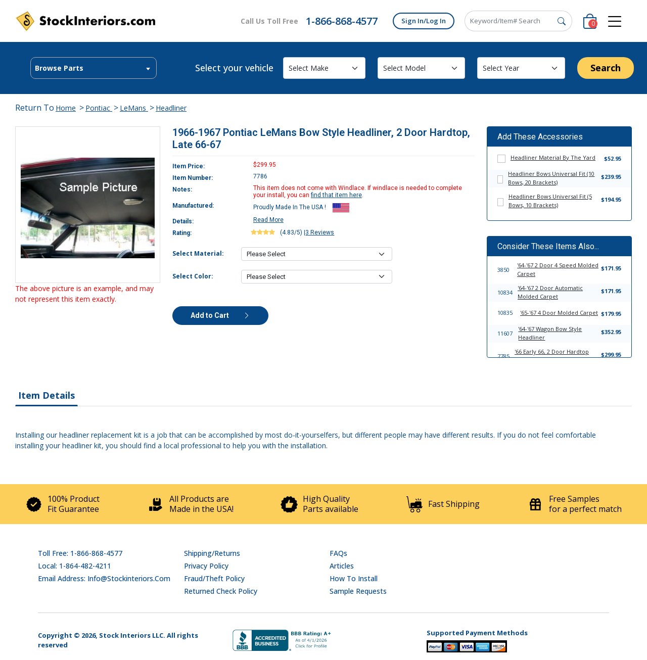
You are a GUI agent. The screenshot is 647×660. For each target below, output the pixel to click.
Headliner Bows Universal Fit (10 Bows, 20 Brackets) (551, 178)
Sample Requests (358, 591)
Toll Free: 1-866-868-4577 (80, 553)
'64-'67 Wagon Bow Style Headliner (550, 333)
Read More (268, 219)
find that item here (336, 195)
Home (66, 108)
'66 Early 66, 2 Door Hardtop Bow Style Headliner (552, 356)
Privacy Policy (206, 566)
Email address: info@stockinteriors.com (104, 578)
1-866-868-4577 (342, 21)
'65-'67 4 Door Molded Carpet (559, 312)
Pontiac (98, 108)
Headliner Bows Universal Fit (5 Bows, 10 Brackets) (550, 201)
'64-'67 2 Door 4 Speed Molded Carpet (557, 269)
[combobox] (93, 68)
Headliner (171, 108)
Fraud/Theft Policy (214, 578)
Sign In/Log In (423, 20)
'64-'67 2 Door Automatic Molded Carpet (550, 292)
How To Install (354, 578)
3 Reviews (319, 232)
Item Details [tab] (46, 395)
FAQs (338, 553)
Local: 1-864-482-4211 (74, 566)
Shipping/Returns (212, 553)
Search (605, 68)
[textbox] (93, 68)
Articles (342, 566)
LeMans (134, 108)
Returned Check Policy (220, 591)
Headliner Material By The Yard (553, 157)
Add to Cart (220, 315)
